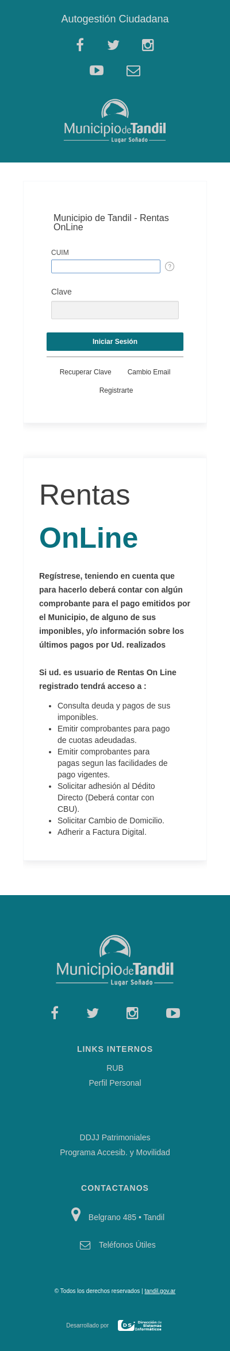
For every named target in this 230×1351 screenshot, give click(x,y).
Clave (61, 291)
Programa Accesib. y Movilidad (115, 1152)
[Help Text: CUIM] (169, 266)
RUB (115, 1068)
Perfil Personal (115, 1082)
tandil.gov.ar (159, 1291)
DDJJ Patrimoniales (115, 1137)
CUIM (60, 253)
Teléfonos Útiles (127, 1244)
